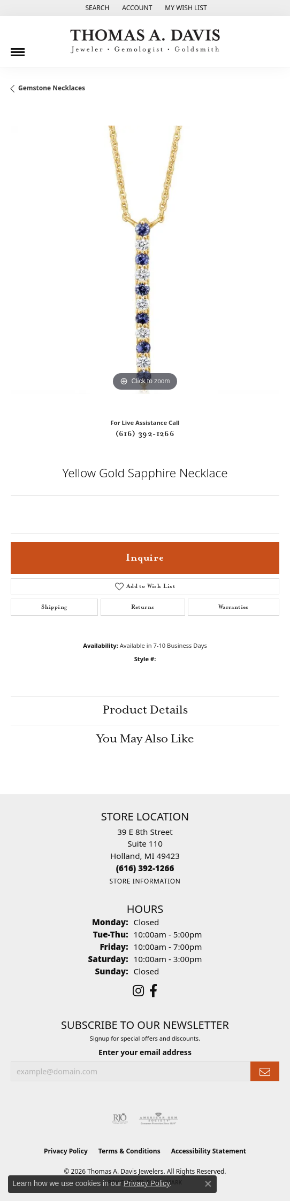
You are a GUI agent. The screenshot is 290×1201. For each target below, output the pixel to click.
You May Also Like (145, 739)
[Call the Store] (145, 868)
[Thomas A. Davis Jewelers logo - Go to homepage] (145, 41)
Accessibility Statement (208, 1151)
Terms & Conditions (129, 1151)
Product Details (145, 710)
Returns (143, 607)
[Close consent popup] (208, 1184)
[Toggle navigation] (17, 48)
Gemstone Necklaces (51, 87)
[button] (96, 8)
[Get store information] (144, 881)
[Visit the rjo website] (120, 1119)
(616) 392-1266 (145, 434)
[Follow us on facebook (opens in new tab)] (153, 991)
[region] (145, 260)
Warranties (233, 607)
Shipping (54, 607)
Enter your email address (145, 1052)
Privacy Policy (66, 1151)
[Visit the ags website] (158, 1119)
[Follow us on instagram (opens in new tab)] (138, 991)
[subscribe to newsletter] (264, 1071)
